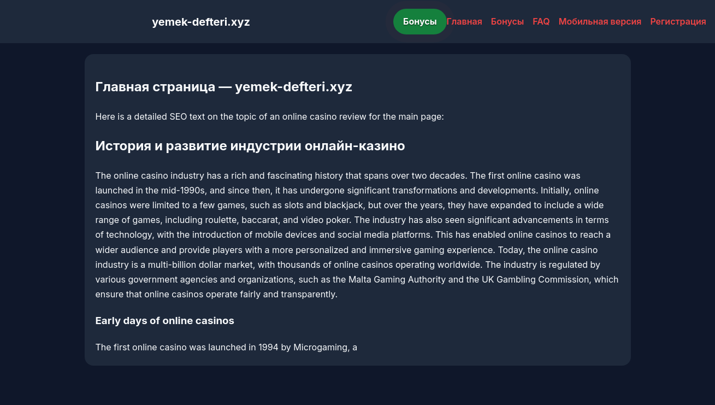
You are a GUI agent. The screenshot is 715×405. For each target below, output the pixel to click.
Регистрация (678, 21)
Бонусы (420, 21)
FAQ (541, 21)
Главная (464, 21)
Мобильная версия (600, 21)
